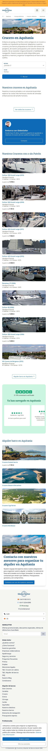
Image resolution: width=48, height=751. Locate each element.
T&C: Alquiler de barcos (10, 672)
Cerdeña (5, 691)
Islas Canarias (7, 689)
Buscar (24, 77)
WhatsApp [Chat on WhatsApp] (24, 606)
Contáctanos (6, 681)
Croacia (5, 694)
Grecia (4, 697)
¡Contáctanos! (24, 609)
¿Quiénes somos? (8, 643)
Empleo (5, 664)
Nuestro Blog (7, 678)
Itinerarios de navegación (11, 713)
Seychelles (5, 705)
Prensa (4, 662)
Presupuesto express (9, 716)
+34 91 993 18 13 (24, 599)
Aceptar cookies (24, 739)
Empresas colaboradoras (11, 651)
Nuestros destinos (8, 707)
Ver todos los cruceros (24, 109)
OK (43, 634)
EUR (24, 614)
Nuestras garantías (9, 648)
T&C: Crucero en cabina (10, 670)
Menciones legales (8, 667)
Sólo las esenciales (24, 744)
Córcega (5, 699)
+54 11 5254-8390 (24, 602)
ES (24, 619)
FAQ (3, 675)
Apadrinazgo (6, 654)
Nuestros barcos (8, 710)
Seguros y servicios (9, 656)
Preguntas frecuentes (10, 659)
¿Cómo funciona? (8, 645)
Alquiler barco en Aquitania (24, 376)
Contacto (24, 141)
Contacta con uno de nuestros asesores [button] (19, 582)
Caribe (4, 702)
